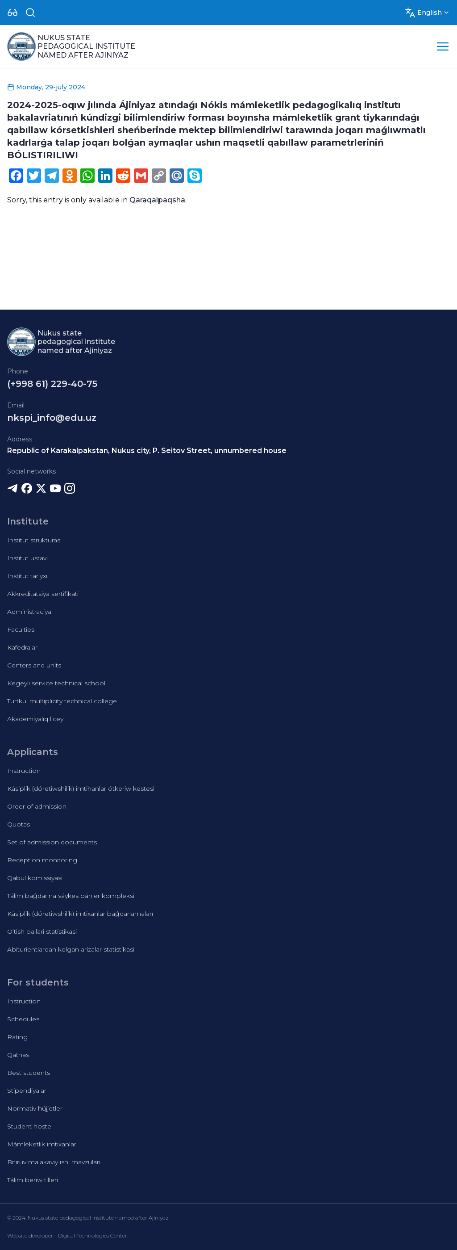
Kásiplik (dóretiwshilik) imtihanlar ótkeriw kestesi (80, 788)
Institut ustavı (27, 558)
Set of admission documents (52, 842)
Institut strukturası (34, 540)
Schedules (23, 1019)
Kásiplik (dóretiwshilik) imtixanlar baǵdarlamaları (80, 914)
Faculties (20, 629)
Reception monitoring (42, 860)
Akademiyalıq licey (35, 719)
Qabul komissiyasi (34, 878)
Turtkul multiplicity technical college (62, 701)
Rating (17, 1037)
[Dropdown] (12, 12)
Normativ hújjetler (34, 1108)
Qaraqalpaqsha (157, 200)
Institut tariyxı (27, 576)
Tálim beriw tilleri (32, 1180)
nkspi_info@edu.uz (51, 417)
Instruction (24, 771)
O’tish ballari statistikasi (42, 931)
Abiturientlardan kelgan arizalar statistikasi (70, 949)
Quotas (18, 824)
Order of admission (36, 806)
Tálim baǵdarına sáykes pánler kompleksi (70, 896)
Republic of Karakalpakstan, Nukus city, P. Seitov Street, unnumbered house (147, 450)
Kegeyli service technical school (56, 683)
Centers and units (34, 665)
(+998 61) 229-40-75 (52, 383)
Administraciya (29, 612)
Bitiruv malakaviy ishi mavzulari (53, 1162)
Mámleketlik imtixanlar (41, 1144)
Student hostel (30, 1126)
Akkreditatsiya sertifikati (43, 594)
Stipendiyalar (26, 1090)
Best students (28, 1073)
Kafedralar (22, 647)
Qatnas (18, 1055)
